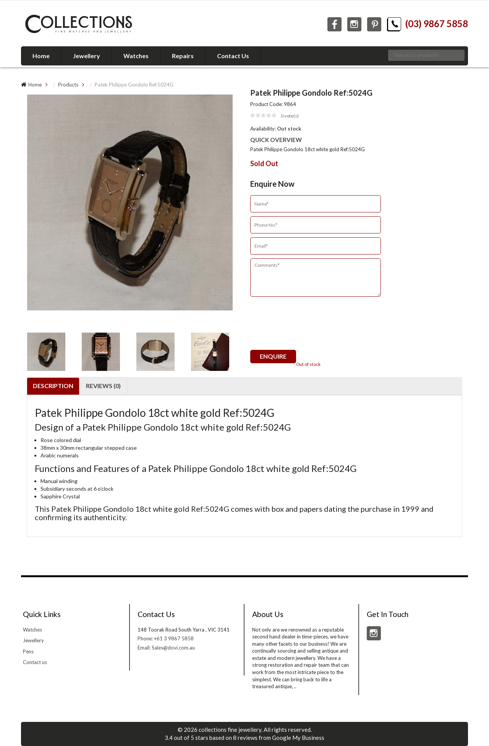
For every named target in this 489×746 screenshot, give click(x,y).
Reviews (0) (103, 385)
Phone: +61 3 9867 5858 (166, 638)
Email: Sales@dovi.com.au (166, 648)
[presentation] (308, 327)
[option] (130, 207)
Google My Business (298, 737)
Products (68, 85)
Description (53, 385)
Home (35, 85)
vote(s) (290, 116)
